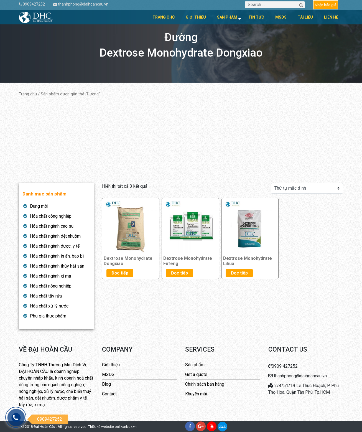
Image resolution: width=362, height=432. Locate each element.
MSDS (281, 17)
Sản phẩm (227, 17)
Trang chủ (163, 17)
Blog (106, 384)
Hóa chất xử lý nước (49, 306)
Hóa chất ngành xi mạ (50, 276)
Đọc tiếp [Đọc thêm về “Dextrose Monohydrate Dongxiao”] (119, 273)
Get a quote (196, 374)
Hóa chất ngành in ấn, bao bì (57, 256)
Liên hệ (331, 17)
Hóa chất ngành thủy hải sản (57, 266)
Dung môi (39, 206)
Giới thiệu (196, 17)
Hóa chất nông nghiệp (51, 286)
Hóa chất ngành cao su (51, 226)
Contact (109, 394)
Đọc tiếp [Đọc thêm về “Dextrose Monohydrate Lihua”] (239, 273)
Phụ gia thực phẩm (48, 316)
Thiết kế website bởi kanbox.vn (112, 427)
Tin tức (256, 17)
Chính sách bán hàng (204, 384)
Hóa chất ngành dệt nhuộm (55, 236)
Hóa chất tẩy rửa (46, 296)
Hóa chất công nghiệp (51, 216)
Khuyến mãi (196, 394)
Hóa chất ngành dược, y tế (55, 246)
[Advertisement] (181, 140)
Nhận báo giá (325, 5)
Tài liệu (305, 17)
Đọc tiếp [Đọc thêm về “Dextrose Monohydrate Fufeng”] (179, 273)
